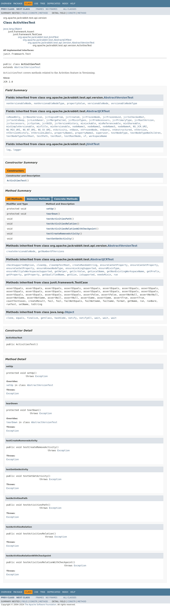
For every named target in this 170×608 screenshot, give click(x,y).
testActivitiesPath (58, 218)
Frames (40, 9)
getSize (72, 274)
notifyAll (85, 318)
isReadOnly (13, 117)
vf (84, 136)
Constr (33, 13)
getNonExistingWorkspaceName (125, 271)
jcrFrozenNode (91, 117)
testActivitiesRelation (61, 223)
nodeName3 (109, 126)
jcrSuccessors (15, 123)
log (8, 149)
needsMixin (104, 274)
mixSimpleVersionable (20, 126)
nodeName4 (124, 126)
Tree (42, 3)
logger (17, 149)
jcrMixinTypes (77, 120)
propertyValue (76, 103)
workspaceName (98, 136)
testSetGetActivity (58, 238)
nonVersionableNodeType (49, 103)
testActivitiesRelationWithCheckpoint (71, 228)
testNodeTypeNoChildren (145, 133)
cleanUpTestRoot (59, 265)
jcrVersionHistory (66, 123)
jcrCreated (72, 117)
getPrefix (153, 271)
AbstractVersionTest (27, 67)
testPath (42, 136)
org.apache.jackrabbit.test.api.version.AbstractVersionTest (61, 42)
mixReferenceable (110, 123)
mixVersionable (60, 126)
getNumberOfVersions (51, 251)
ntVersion (140, 129)
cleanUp (41, 265)
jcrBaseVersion (32, 117)
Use (36, 3)
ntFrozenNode (89, 129)
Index (65, 3)
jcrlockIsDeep (15, 120)
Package (17, 3)
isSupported (87, 274)
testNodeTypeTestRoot (20, 136)
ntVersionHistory (17, 133)
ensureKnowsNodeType (50, 268)
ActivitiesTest (16, 180)
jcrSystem (33, 123)
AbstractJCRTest (98, 111)
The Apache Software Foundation (40, 604)
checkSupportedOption (20, 265)
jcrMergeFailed (55, 120)
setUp (49, 208)
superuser (102, 133)
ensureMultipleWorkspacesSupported (29, 271)
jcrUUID (47, 123)
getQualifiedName (53, 274)
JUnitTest (92, 144)
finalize (32, 318)
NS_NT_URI (29, 129)
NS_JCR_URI (140, 126)
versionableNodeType (124, 103)
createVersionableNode (20, 251)
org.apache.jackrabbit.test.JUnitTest (38, 37)
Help (72, 3)
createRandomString (85, 265)
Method (43, 13)
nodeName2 (94, 126)
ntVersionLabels (41, 133)
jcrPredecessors (99, 120)
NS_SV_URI (44, 129)
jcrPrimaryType (122, 120)
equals (20, 318)
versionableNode (98, 103)
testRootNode (72, 136)
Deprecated (53, 3)
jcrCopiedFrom (54, 117)
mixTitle (42, 126)
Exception (41, 376)
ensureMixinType (109, 268)
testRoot (55, 136)
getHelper (61, 271)
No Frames (51, 9)
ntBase (74, 129)
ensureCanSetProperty (114, 265)
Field (24, 13)
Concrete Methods (66, 199)
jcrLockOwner (35, 120)
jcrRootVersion (144, 120)
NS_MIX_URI (13, 129)
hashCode (60, 318)
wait (97, 318)
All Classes (69, 9)
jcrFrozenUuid (112, 117)
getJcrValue (77, 271)
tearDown (51, 213)
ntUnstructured (122, 129)
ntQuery (105, 129)
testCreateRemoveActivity (62, 233)
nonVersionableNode (18, 103)
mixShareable (131, 123)
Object (69, 312)
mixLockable (88, 123)
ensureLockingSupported (80, 268)
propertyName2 (84, 133)
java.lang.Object (12, 29)
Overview (6, 3)
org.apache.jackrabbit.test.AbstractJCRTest (47, 40)
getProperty (14, 274)
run (116, 274)
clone (9, 318)
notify (72, 318)
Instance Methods (38, 199)
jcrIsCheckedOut (133, 117)
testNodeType (119, 133)
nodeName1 (79, 126)
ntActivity (60, 129)
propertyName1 (64, 133)
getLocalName (96, 271)
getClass (46, 318)
